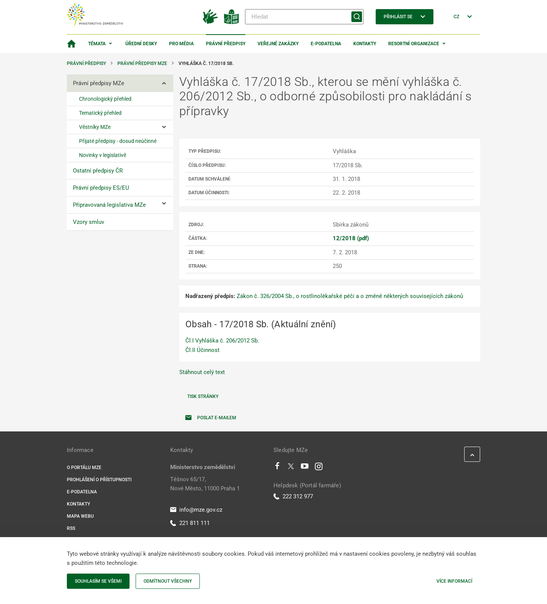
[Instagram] (319, 467)
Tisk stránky (202, 396)
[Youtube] (305, 467)
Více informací (454, 581)
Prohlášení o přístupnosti (99, 479)
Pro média (181, 43)
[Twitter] (291, 467)
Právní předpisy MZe (142, 63)
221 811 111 (190, 523)
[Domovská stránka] (71, 44)
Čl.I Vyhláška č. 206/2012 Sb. (222, 340)
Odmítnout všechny (168, 581)
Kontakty (364, 43)
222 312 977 (293, 496)
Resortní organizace (413, 43)
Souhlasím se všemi (98, 581)
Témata (97, 43)
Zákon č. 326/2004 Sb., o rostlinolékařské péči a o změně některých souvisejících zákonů (350, 296)
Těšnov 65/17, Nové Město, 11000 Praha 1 (205, 484)
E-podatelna (326, 43)
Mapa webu (80, 516)
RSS (71, 528)
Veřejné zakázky (278, 43)
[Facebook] (277, 467)
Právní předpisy (225, 43)
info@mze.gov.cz (196, 509)
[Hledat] (304, 16)
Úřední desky (141, 43)
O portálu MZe (84, 467)
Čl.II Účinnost (202, 350)
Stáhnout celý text (202, 372)
